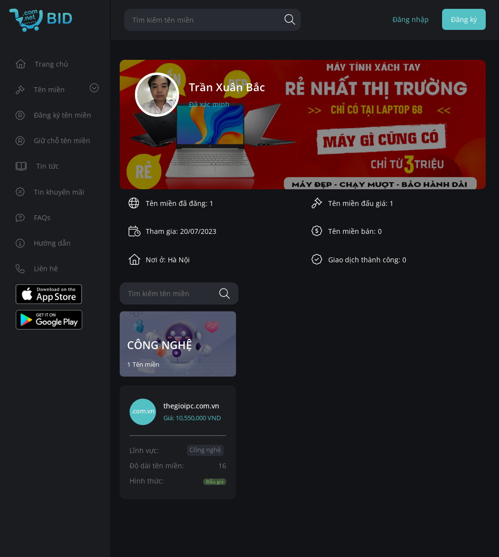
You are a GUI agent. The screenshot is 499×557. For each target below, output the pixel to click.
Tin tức (37, 166)
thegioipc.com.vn (191, 405)
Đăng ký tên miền (54, 115)
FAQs (33, 217)
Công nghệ (205, 450)
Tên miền (57, 88)
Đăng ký (464, 19)
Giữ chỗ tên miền (53, 140)
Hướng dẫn (43, 243)
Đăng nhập (411, 19)
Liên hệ (37, 268)
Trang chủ (42, 64)
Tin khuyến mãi (50, 192)
